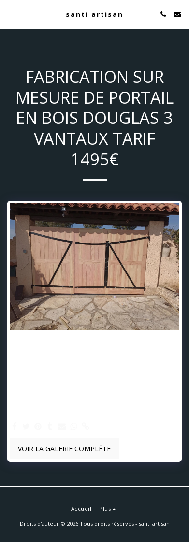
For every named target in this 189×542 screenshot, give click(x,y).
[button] (10, 14)
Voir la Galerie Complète (64, 448)
